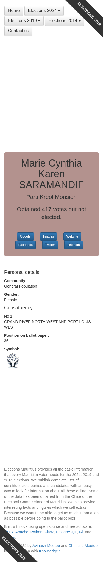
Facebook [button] (25, 245)
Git (81, 532)
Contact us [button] (18, 30)
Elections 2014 (64, 20)
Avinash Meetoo (46, 545)
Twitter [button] (50, 245)
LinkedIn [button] (73, 245)
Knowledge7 (49, 551)
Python (36, 532)
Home (14, 10)
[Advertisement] (51, 93)
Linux (8, 532)
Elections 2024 (44, 10)
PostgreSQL (66, 532)
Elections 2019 (24, 20)
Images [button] (48, 236)
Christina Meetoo (83, 545)
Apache (21, 532)
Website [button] (72, 236)
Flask (49, 532)
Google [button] (25, 236)
